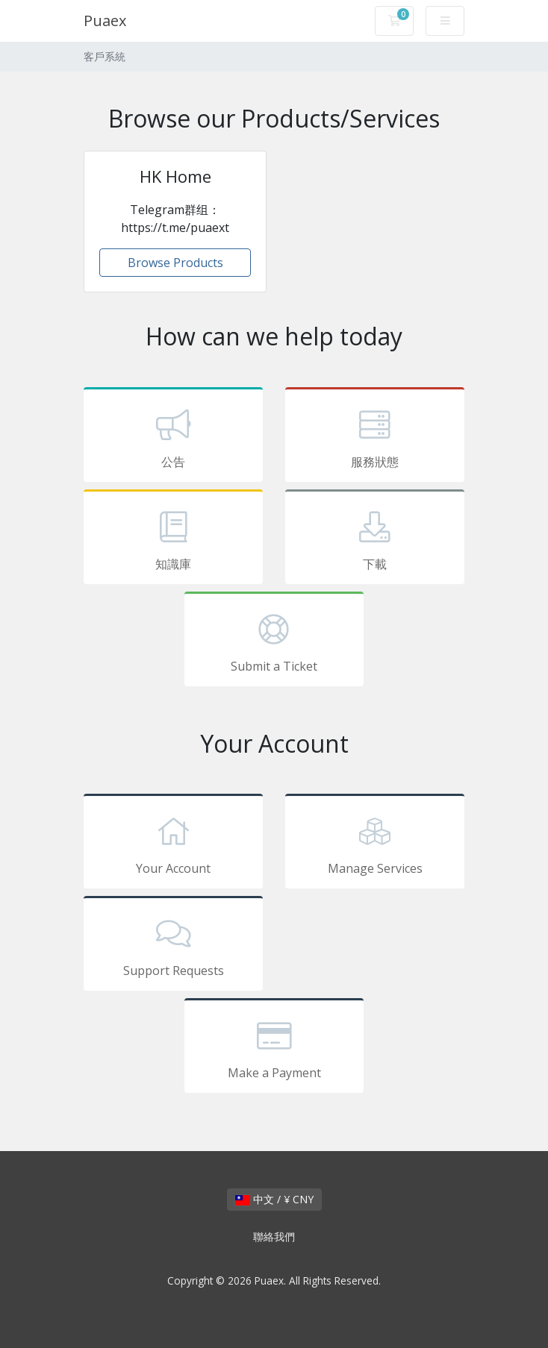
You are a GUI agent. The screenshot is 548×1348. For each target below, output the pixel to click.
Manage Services (374, 844)
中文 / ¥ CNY (274, 1199)
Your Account (173, 844)
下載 (374, 539)
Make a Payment (274, 1048)
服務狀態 (374, 437)
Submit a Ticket (274, 641)
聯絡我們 (274, 1236)
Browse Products (175, 262)
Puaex (105, 20)
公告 (173, 437)
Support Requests (173, 946)
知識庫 (173, 539)
